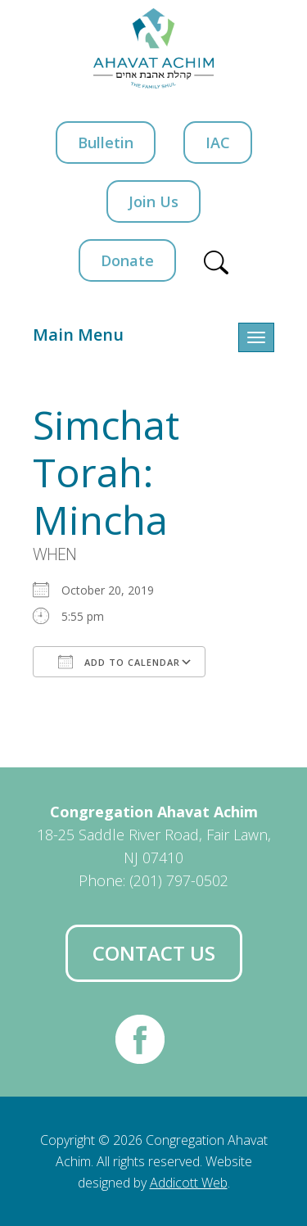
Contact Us (154, 952)
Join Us (153, 201)
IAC (217, 142)
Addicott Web (189, 1183)
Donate (127, 260)
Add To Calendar (119, 661)
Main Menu (78, 334)
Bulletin (105, 142)
